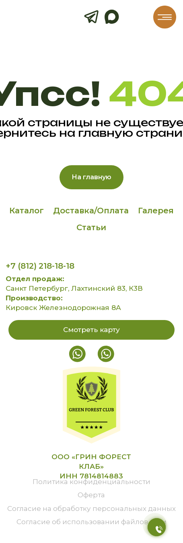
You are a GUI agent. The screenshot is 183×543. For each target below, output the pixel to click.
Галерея (156, 210)
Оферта (91, 494)
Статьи (91, 227)
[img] (164, 17)
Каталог (26, 210)
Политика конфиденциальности (91, 481)
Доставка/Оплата (91, 210)
